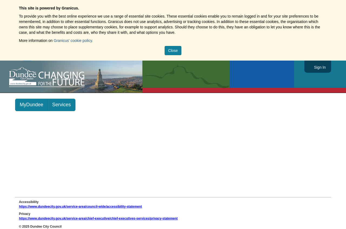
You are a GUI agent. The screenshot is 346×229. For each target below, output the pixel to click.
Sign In (320, 67)
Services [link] (61, 104)
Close (173, 50)
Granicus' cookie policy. (73, 40)
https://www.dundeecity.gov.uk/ (71, 77)
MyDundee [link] (31, 104)
